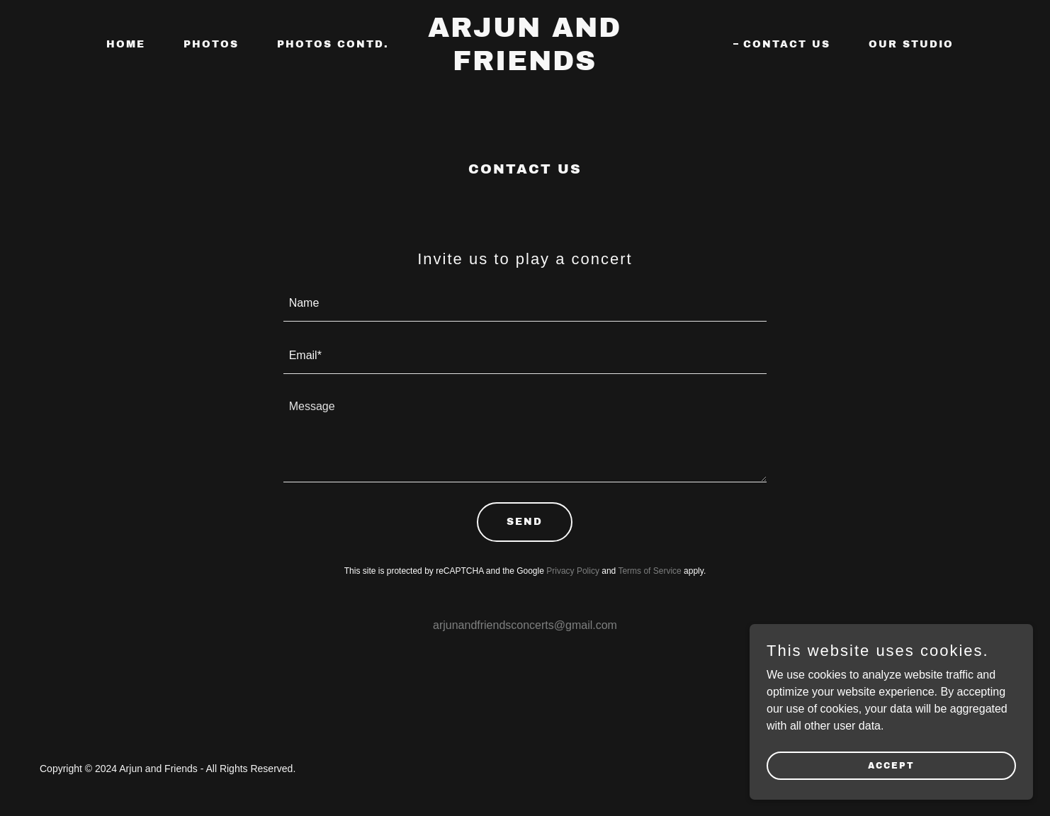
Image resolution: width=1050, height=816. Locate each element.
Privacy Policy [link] (572, 571)
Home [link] (125, 44)
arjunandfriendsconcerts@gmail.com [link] (525, 625)
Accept (891, 765)
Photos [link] (211, 44)
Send (525, 521)
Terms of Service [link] (649, 571)
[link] (524, 66)
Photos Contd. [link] (333, 44)
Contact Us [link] (786, 44)
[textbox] (525, 304)
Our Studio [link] (911, 44)
